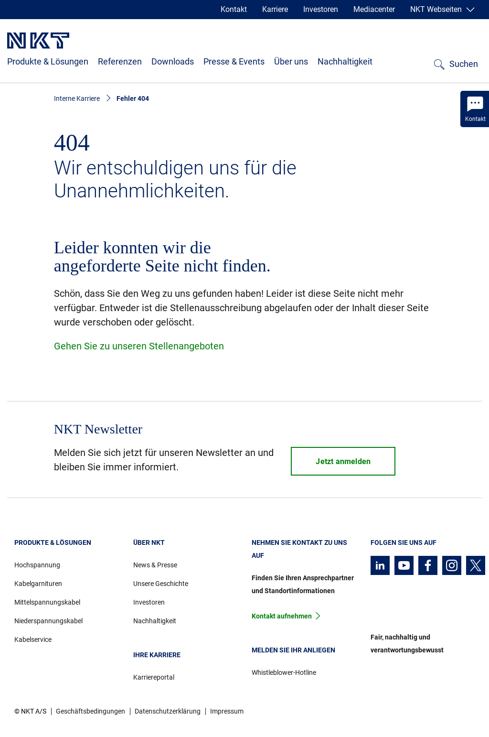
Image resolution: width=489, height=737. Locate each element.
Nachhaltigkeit (345, 61)
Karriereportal (153, 677)
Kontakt (234, 9)
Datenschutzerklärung (168, 711)
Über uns (291, 61)
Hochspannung (37, 565)
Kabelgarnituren (38, 583)
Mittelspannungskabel (47, 602)
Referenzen (120, 61)
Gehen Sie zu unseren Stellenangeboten (139, 346)
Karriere (275, 9)
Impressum (227, 711)
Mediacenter (374, 9)
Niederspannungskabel (48, 621)
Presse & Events (234, 61)
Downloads (172, 61)
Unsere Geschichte (160, 583)
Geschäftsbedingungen (90, 711)
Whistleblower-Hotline (284, 672)
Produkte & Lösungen (47, 61)
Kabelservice (33, 639)
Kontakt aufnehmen (282, 616)
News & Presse (155, 565)
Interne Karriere (77, 98)
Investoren (320, 9)
